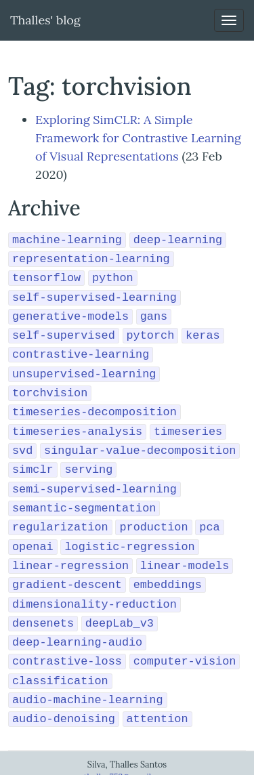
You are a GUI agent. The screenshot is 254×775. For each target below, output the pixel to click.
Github (127, 766)
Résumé (95, 766)
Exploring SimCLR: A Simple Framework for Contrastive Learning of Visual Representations (138, 138)
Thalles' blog (45, 20)
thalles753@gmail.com (126, 754)
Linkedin (159, 766)
